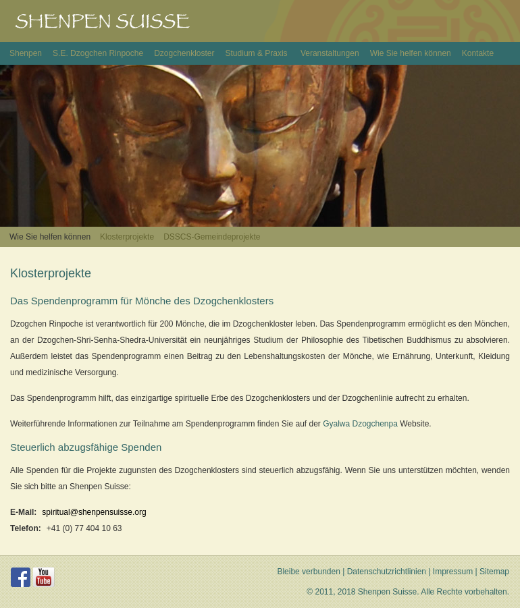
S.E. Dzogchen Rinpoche (98, 53)
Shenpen (25, 53)
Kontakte (478, 53)
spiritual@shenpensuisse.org (94, 512)
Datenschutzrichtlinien (386, 571)
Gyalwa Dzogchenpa (360, 424)
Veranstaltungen (330, 53)
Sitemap (494, 571)
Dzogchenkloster (184, 53)
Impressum (453, 571)
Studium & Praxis (258, 53)
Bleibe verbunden (308, 571)
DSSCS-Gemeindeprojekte (211, 237)
